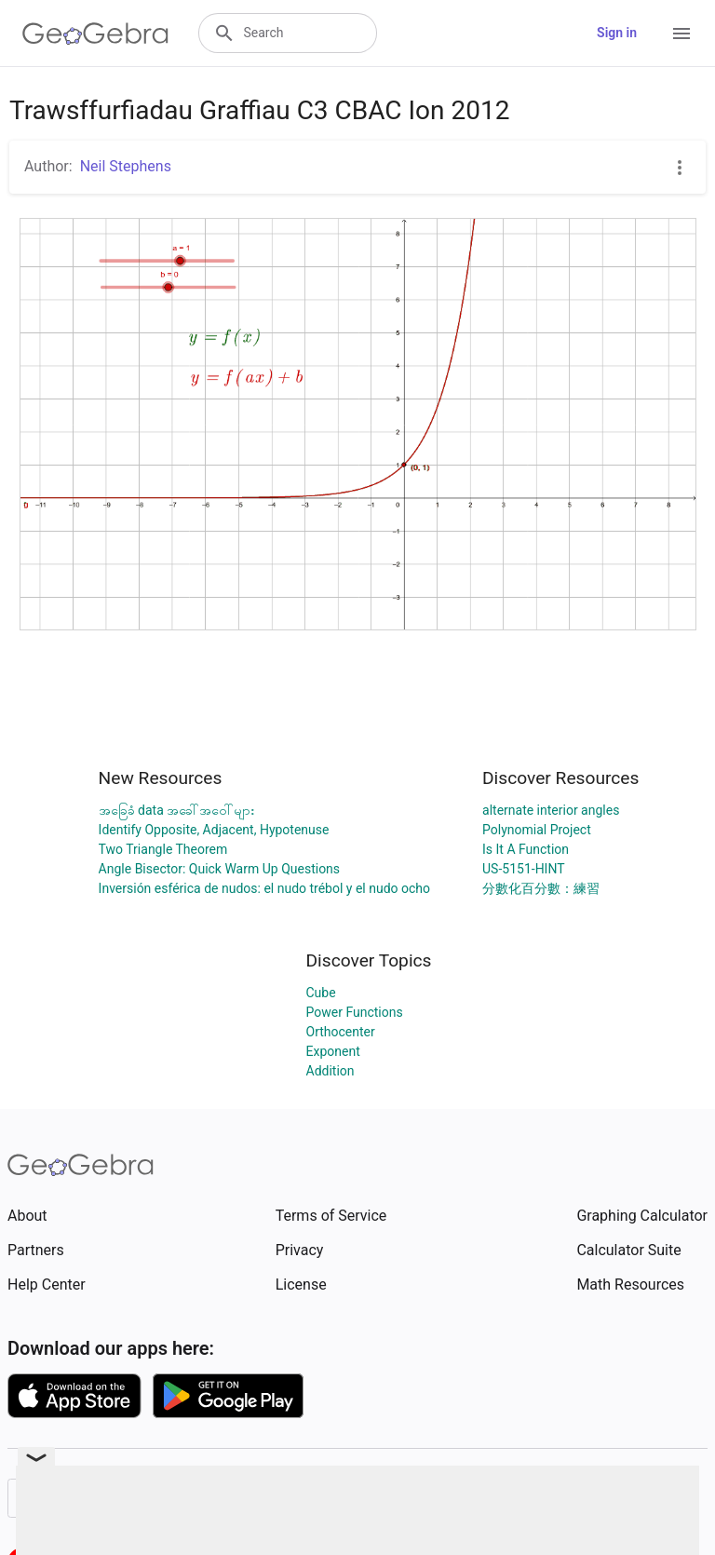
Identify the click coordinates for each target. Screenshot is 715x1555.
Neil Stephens (125, 166)
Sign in (617, 32)
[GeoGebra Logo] (95, 33)
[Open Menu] (681, 33)
